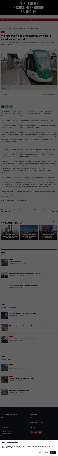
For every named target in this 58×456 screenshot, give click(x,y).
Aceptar (53, 452)
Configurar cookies (43, 452)
